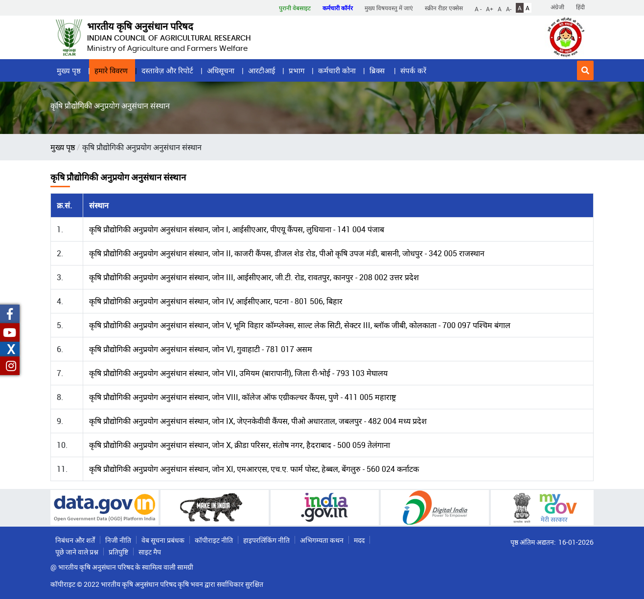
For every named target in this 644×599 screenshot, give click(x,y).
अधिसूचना (220, 70)
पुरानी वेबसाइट (295, 8)
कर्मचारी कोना (337, 70)
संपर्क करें (413, 70)
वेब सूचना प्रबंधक (162, 540)
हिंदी (580, 7)
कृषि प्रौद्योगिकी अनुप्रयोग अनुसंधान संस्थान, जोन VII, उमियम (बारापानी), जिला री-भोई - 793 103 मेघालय (238, 373)
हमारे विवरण (111, 70)
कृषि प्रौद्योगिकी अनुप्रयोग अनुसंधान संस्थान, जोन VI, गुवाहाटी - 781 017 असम (200, 349)
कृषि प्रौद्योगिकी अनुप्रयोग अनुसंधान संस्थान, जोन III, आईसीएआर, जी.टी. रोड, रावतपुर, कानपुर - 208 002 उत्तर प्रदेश (254, 277)
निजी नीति (118, 540)
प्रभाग (296, 70)
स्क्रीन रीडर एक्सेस (444, 8)
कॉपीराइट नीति (214, 540)
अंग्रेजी (557, 7)
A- (508, 8)
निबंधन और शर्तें (75, 540)
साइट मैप (149, 551)
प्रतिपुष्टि (118, 551)
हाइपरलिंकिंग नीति (266, 540)
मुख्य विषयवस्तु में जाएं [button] (389, 8)
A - (478, 8)
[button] (585, 70)
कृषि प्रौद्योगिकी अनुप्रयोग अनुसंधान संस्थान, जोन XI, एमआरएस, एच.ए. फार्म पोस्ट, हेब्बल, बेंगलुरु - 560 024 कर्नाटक (254, 469)
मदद (359, 540)
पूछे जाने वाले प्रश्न (76, 551)
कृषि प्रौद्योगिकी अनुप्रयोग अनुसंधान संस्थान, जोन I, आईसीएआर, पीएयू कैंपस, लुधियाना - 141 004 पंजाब (236, 229)
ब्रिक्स (378, 70)
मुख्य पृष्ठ (69, 70)
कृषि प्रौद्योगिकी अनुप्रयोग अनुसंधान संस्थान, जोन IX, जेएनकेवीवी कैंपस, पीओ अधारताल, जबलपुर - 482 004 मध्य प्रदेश (258, 421)
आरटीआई (261, 70)
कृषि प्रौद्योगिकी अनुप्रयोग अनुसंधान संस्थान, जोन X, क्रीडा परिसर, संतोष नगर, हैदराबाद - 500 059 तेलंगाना (239, 445)
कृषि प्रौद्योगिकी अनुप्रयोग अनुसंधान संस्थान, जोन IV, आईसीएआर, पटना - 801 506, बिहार (216, 301)
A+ (489, 8)
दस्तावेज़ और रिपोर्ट (167, 70)
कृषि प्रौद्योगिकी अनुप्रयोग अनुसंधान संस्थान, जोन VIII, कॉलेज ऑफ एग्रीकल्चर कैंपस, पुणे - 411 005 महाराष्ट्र (242, 397)
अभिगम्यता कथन (322, 540)
